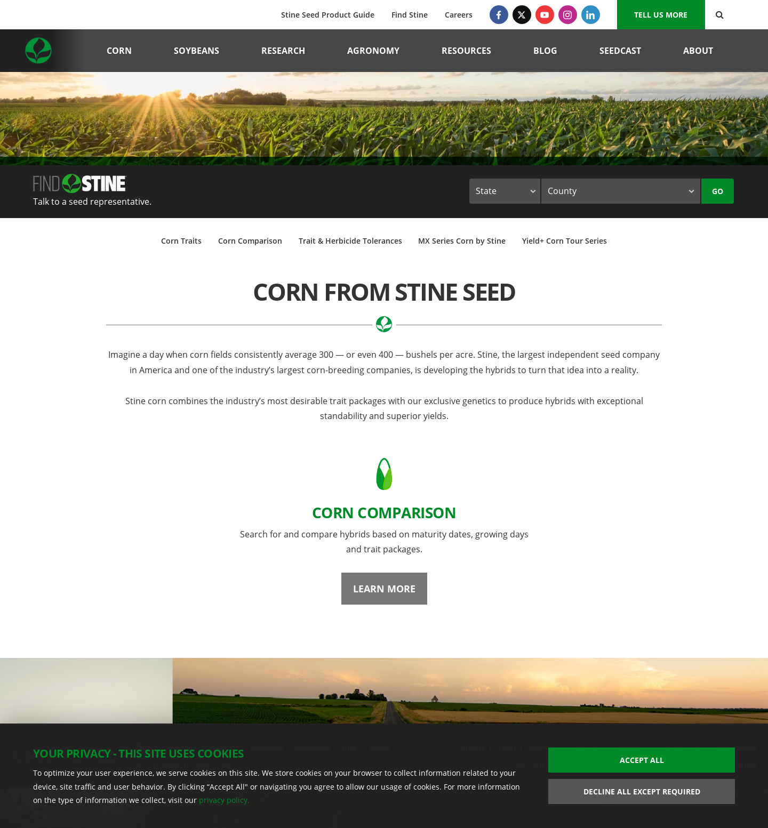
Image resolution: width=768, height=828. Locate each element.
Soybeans (196, 51)
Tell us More (660, 15)
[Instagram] (567, 14)
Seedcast (620, 51)
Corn (119, 51)
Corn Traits (181, 241)
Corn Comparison (250, 241)
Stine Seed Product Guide (327, 15)
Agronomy (373, 51)
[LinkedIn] (590, 14)
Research (283, 51)
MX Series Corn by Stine (462, 241)
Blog (545, 51)
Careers (459, 15)
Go (717, 191)
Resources (466, 51)
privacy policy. (224, 800)
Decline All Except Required (641, 791)
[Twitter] (522, 14)
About (698, 51)
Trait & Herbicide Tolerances (350, 241)
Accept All (642, 760)
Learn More (384, 588)
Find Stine (409, 15)
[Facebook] (499, 14)
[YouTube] (544, 14)
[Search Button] (719, 14)
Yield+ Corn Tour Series (564, 241)
